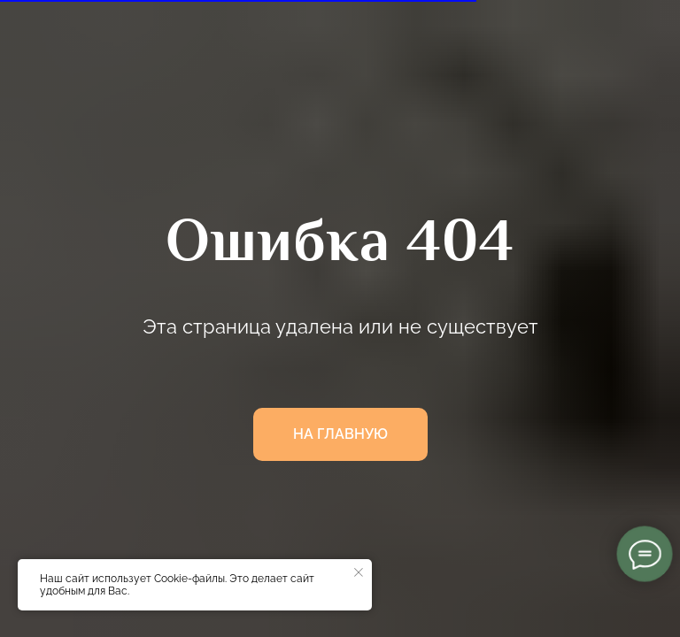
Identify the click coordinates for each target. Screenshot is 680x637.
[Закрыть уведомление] (358, 572)
